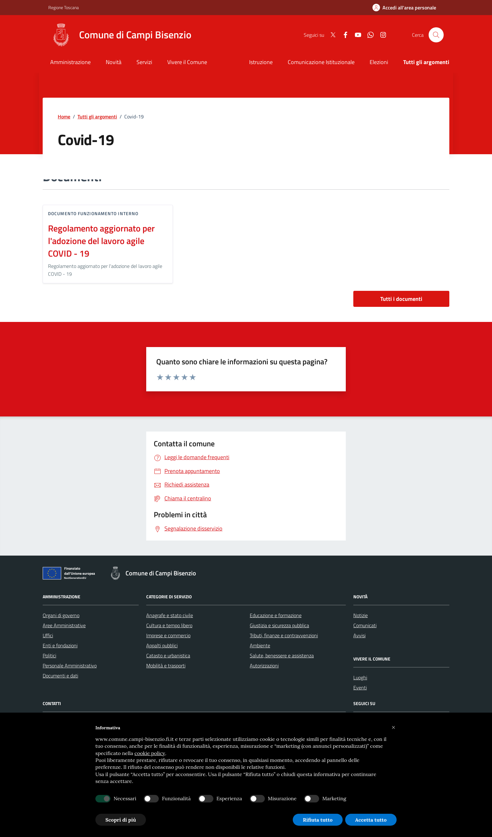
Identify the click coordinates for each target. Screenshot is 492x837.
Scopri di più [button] (120, 820)
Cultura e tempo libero (169, 625)
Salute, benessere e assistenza (282, 655)
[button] (393, 728)
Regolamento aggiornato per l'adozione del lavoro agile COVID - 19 (101, 241)
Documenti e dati (60, 675)
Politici (49, 655)
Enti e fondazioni (60, 645)
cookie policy (149, 753)
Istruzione (261, 62)
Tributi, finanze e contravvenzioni (284, 635)
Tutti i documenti (401, 299)
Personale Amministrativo (70, 665)
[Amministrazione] (70, 63)
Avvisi (359, 635)
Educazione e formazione (276, 615)
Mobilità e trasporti (165, 665)
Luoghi (360, 677)
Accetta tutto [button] (371, 820)
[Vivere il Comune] (187, 63)
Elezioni (379, 62)
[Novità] (113, 63)
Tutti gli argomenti (97, 116)
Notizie (360, 615)
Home (64, 116)
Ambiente (260, 645)
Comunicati (365, 625)
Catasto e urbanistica (168, 655)
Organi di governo (61, 615)
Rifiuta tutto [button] (318, 820)
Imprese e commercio (168, 635)
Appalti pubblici (162, 645)
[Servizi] (144, 63)
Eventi (360, 687)
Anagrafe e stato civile (169, 615)
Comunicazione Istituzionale (321, 62)
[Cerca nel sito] (436, 34)
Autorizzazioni (264, 665)
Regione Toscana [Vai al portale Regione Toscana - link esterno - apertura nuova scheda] (63, 7)
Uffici (48, 635)
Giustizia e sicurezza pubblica (279, 625)
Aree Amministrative (64, 625)
